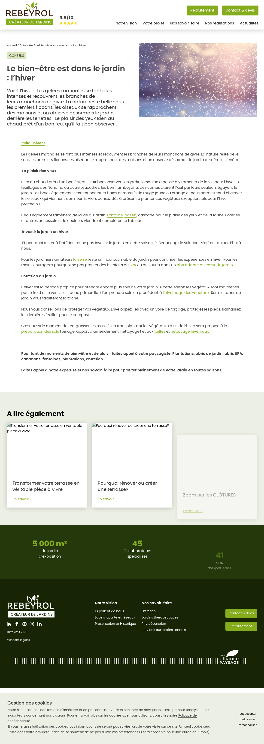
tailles (159, 331)
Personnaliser (247, 725)
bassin (130, 215)
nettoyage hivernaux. (190, 331)
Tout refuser (247, 719)
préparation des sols (40, 331)
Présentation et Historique (115, 623)
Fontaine (115, 215)
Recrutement (202, 10)
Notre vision (126, 23)
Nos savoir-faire (184, 23)
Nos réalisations (219, 23)
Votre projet (153, 23)
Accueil (12, 45)
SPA (133, 265)
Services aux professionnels (164, 630)
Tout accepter (247, 713)
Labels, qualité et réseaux (115, 617)
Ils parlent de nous (109, 611)
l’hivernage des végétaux (186, 293)
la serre (80, 259)
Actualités (249, 23)
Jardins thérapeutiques (160, 617)
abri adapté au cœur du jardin (204, 265)
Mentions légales (18, 639)
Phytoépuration (154, 623)
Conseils (16, 55)
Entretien (149, 611)
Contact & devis (240, 10)
